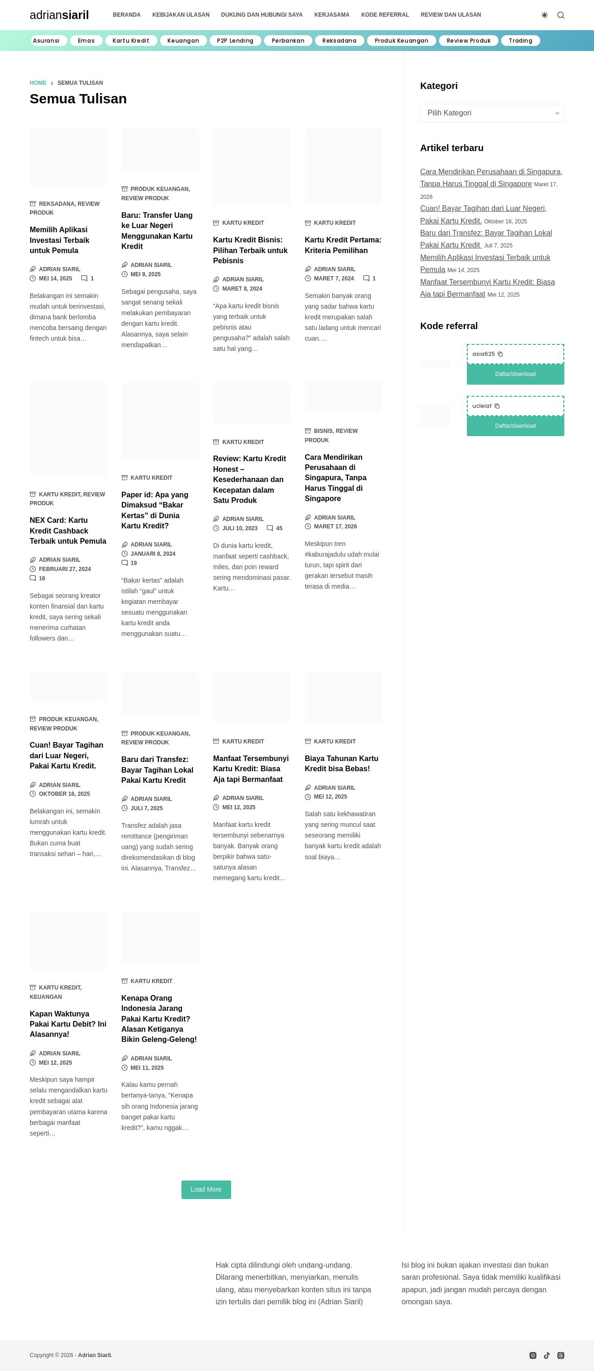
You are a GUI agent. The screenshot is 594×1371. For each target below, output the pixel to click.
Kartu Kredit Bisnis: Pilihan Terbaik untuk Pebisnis (250, 250)
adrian (59, 14)
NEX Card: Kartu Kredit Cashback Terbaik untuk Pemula (68, 530)
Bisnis (323, 431)
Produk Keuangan (402, 40)
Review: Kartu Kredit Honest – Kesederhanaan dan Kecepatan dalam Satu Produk (249, 479)
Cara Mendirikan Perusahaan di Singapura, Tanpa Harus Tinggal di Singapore (336, 478)
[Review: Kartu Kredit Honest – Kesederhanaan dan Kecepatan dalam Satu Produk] (252, 403)
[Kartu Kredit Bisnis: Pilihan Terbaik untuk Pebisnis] (252, 166)
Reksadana (339, 40)
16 (42, 578)
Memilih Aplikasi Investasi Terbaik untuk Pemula (60, 240)
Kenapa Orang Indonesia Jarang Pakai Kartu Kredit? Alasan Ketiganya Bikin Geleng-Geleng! (159, 1019)
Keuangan (183, 40)
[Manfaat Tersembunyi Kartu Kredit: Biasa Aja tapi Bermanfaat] (252, 698)
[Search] (560, 15)
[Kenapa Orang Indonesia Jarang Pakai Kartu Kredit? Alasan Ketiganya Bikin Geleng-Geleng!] (161, 937)
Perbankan (288, 40)
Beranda (127, 15)
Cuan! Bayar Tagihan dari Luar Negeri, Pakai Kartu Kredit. (66, 755)
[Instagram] (532, 1355)
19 (134, 563)
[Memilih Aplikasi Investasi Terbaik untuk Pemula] (69, 156)
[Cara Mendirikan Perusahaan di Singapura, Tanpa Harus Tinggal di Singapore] (344, 397)
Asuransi (46, 40)
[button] (488, 354)
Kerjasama (331, 15)
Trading (520, 40)
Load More (206, 1189)
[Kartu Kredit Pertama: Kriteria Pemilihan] (344, 166)
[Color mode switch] (544, 15)
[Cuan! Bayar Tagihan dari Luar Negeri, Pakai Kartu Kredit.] (69, 686)
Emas (86, 40)
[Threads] (560, 1355)
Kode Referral (385, 15)
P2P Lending (235, 40)
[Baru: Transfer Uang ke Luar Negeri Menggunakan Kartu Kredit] (161, 149)
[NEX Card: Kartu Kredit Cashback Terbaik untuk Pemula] (69, 429)
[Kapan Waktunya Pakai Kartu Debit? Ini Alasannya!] (69, 940)
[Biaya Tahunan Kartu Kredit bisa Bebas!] (344, 698)
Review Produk (469, 40)
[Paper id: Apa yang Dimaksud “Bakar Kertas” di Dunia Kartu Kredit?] (161, 421)
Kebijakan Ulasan (180, 15)
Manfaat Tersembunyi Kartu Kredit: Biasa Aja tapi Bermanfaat (251, 769)
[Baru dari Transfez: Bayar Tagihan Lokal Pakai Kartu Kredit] (161, 693)
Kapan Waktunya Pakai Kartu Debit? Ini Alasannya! (68, 1024)
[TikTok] (546, 1355)
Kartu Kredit (131, 40)
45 (279, 528)
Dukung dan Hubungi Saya (262, 15)
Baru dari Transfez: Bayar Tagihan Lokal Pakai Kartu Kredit (158, 769)
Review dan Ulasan (451, 15)
